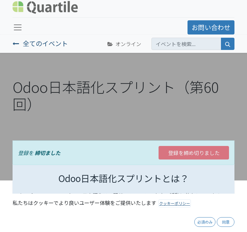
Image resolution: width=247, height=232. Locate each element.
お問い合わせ (211, 27)
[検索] (227, 44)
